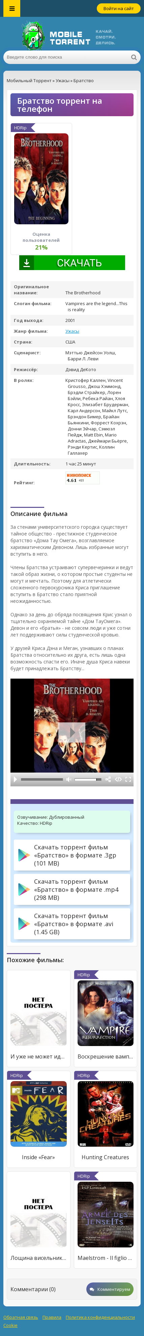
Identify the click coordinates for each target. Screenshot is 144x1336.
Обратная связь (20, 1317)
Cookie (10, 1325)
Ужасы (72, 331)
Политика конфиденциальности (100, 1317)
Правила (51, 1317)
